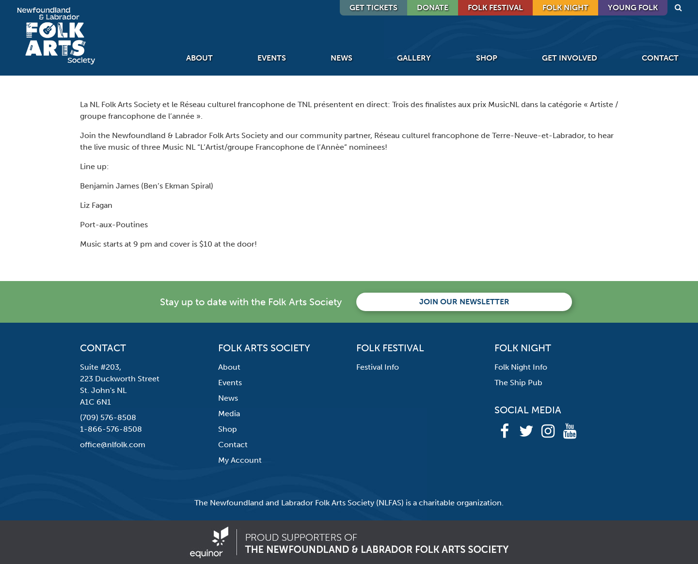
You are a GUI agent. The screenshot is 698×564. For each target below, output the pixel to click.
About (199, 58)
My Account (240, 460)
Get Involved (569, 58)
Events (271, 58)
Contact (660, 58)
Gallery (414, 58)
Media (229, 413)
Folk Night (565, 7)
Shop (486, 58)
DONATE (432, 7)
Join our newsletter (464, 301)
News (341, 58)
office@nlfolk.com (112, 444)
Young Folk (633, 7)
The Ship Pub (518, 382)
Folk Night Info (520, 367)
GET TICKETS (373, 7)
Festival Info (377, 367)
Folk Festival (495, 7)
